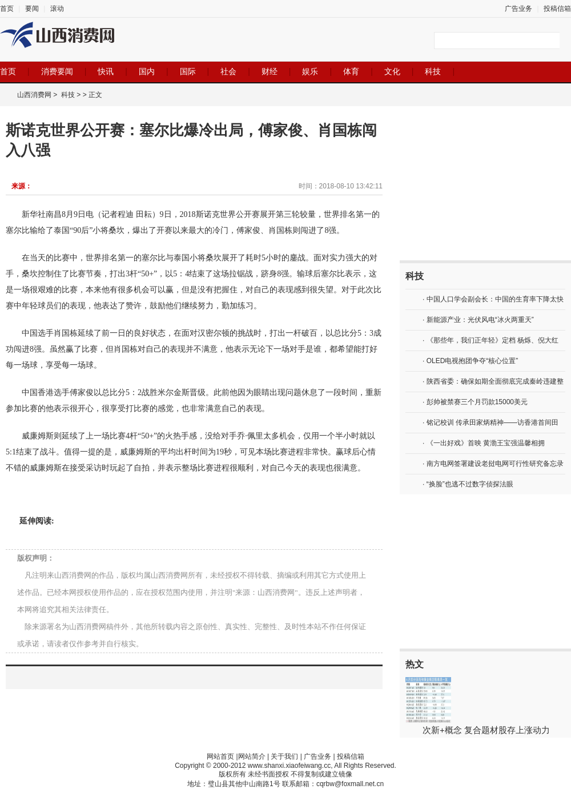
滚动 (57, 9)
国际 (188, 71)
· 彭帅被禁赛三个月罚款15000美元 (475, 402)
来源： (21, 186)
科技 (433, 71)
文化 (392, 71)
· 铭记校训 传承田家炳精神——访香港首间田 (490, 422)
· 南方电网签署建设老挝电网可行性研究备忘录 (493, 464)
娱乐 (310, 71)
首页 (7, 9)
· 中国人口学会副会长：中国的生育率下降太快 (493, 299)
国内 (147, 71)
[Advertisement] (485, 183)
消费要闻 (57, 71)
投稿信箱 (557, 9)
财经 (270, 71)
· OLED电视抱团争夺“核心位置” (470, 361)
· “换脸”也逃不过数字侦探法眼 (468, 484)
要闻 (32, 9)
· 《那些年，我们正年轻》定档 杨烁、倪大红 (490, 340)
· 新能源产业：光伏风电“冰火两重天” (478, 320)
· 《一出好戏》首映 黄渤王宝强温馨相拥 (484, 443)
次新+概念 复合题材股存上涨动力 (486, 730)
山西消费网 (34, 95)
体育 (351, 71)
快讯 (106, 71)
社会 (228, 71)
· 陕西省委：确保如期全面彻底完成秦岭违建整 (493, 381)
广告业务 (518, 9)
